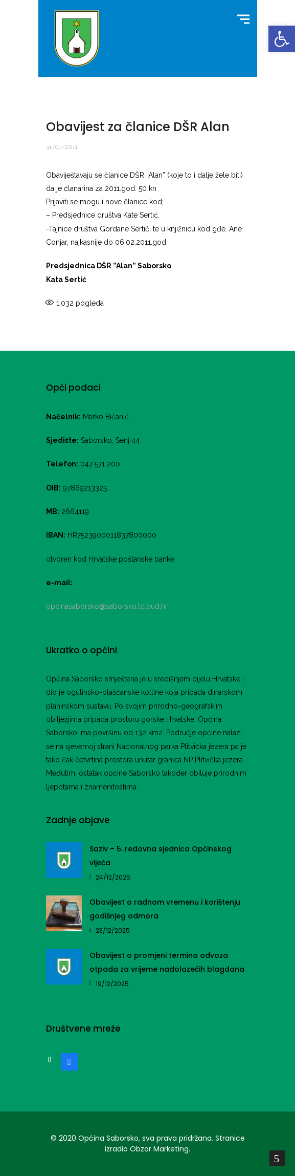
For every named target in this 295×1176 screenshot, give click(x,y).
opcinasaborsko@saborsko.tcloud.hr (107, 606)
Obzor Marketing (159, 1149)
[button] (281, 39)
